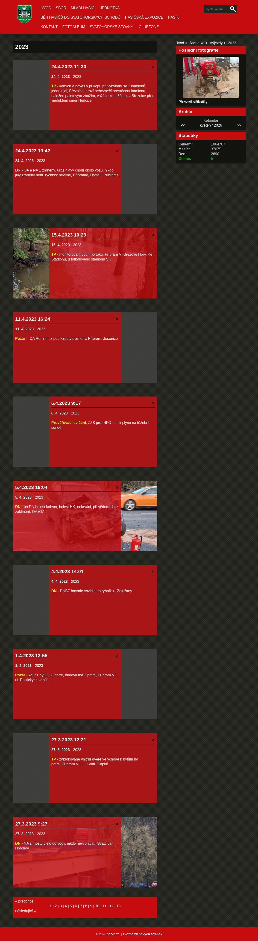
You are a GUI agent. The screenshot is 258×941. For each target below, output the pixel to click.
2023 (77, 77)
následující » (25, 911)
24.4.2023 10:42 (32, 150)
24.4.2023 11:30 (68, 66)
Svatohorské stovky (111, 27)
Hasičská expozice (144, 17)
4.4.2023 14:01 (67, 571)
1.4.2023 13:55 (31, 655)
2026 (218, 125)
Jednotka (110, 8)
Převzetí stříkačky (193, 102)
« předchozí (25, 901)
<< (183, 125)
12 (111, 906)
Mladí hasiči (83, 8)
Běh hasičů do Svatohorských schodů (80, 17)
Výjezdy (216, 43)
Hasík (173, 17)
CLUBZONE (149, 27)
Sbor (61, 8)
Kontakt (49, 27)
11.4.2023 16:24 (32, 319)
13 (119, 906)
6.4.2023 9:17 (66, 403)
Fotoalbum (73, 27)
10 (97, 906)
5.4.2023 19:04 (31, 487)
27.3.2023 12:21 (68, 739)
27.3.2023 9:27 (31, 823)
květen (205, 125)
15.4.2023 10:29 (68, 234)
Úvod (46, 8)
